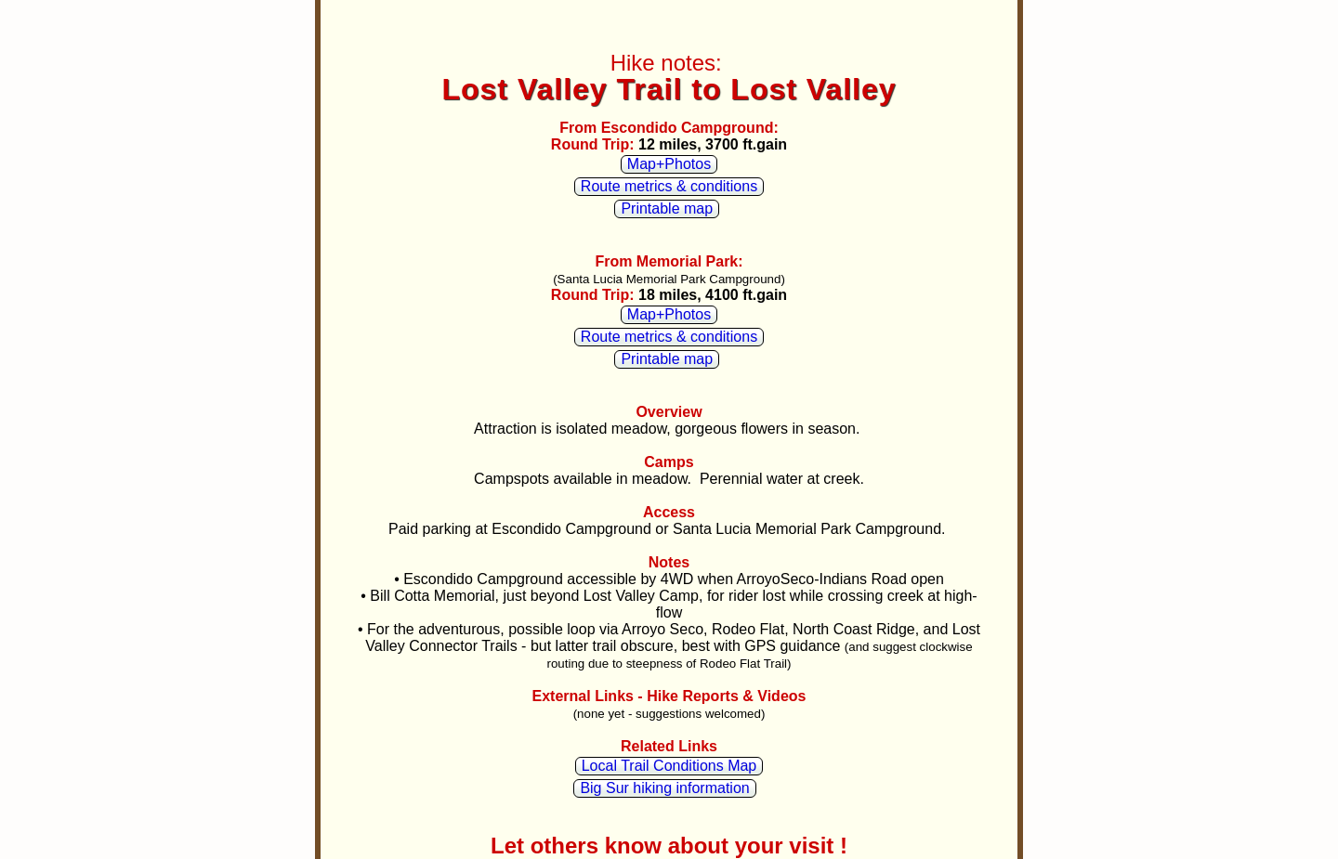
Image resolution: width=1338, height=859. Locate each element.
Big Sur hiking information (664, 788)
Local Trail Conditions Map (669, 766)
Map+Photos (669, 164)
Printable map (667, 208)
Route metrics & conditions (669, 186)
